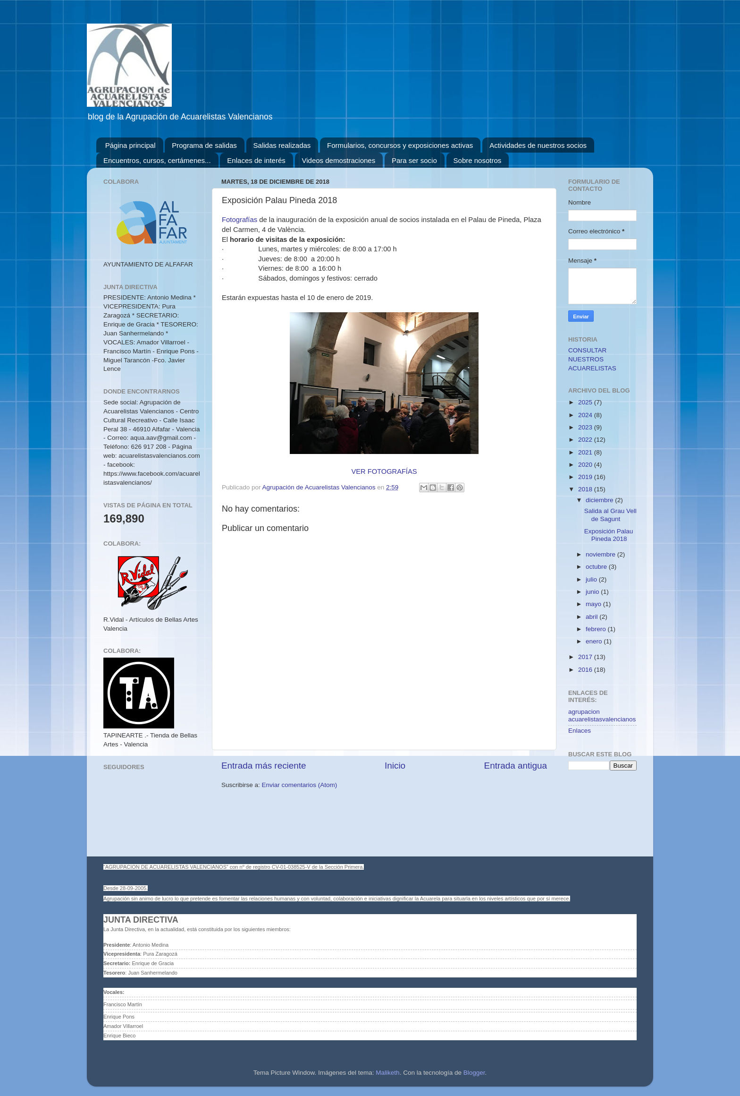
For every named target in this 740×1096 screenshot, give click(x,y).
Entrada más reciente (263, 766)
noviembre (601, 554)
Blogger (474, 1072)
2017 (586, 656)
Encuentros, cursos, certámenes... (157, 160)
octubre (597, 566)
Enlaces (579, 730)
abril (592, 616)
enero (595, 641)
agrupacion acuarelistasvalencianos (602, 715)
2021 (586, 452)
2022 (586, 439)
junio (593, 591)
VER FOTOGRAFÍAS (384, 471)
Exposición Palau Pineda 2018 (608, 535)
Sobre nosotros (478, 160)
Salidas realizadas (282, 145)
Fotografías (240, 219)
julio (592, 579)
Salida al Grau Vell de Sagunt (610, 514)
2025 (586, 402)
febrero (597, 629)
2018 (586, 489)
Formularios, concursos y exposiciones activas (400, 145)
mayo (594, 604)
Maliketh (387, 1072)
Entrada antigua (515, 766)
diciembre (600, 500)
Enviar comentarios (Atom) (299, 784)
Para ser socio (414, 160)
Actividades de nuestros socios (538, 145)
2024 (586, 415)
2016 (586, 669)
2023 (586, 427)
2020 (586, 464)
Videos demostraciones (339, 160)
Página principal (130, 145)
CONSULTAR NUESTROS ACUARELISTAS (592, 359)
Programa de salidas (204, 145)
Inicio (395, 766)
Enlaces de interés (256, 160)
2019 (586, 476)
